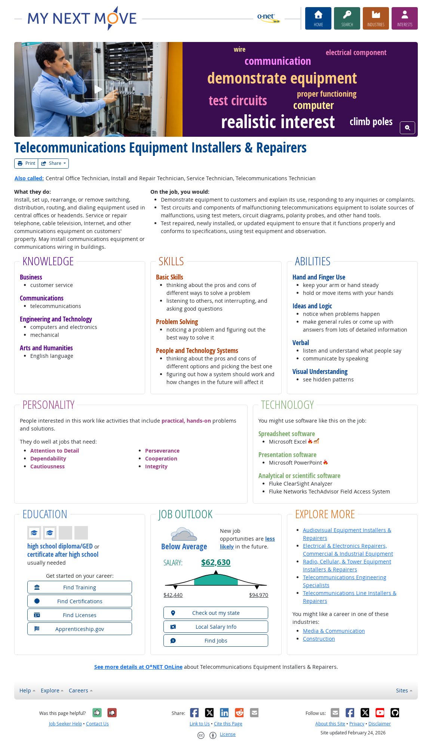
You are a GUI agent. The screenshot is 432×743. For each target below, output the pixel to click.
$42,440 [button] (173, 594)
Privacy (356, 724)
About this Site (330, 724)
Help (25, 690)
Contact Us (97, 724)
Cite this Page (228, 724)
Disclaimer (379, 724)
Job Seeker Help (65, 724)
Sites (402, 690)
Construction (319, 638)
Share (51, 163)
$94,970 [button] (258, 594)
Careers (78, 690)
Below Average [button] (184, 547)
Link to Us (200, 724)
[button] (310, 441)
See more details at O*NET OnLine (138, 666)
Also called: (29, 178)
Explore (50, 690)
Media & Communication (334, 630)
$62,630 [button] (215, 562)
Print (26, 163)
